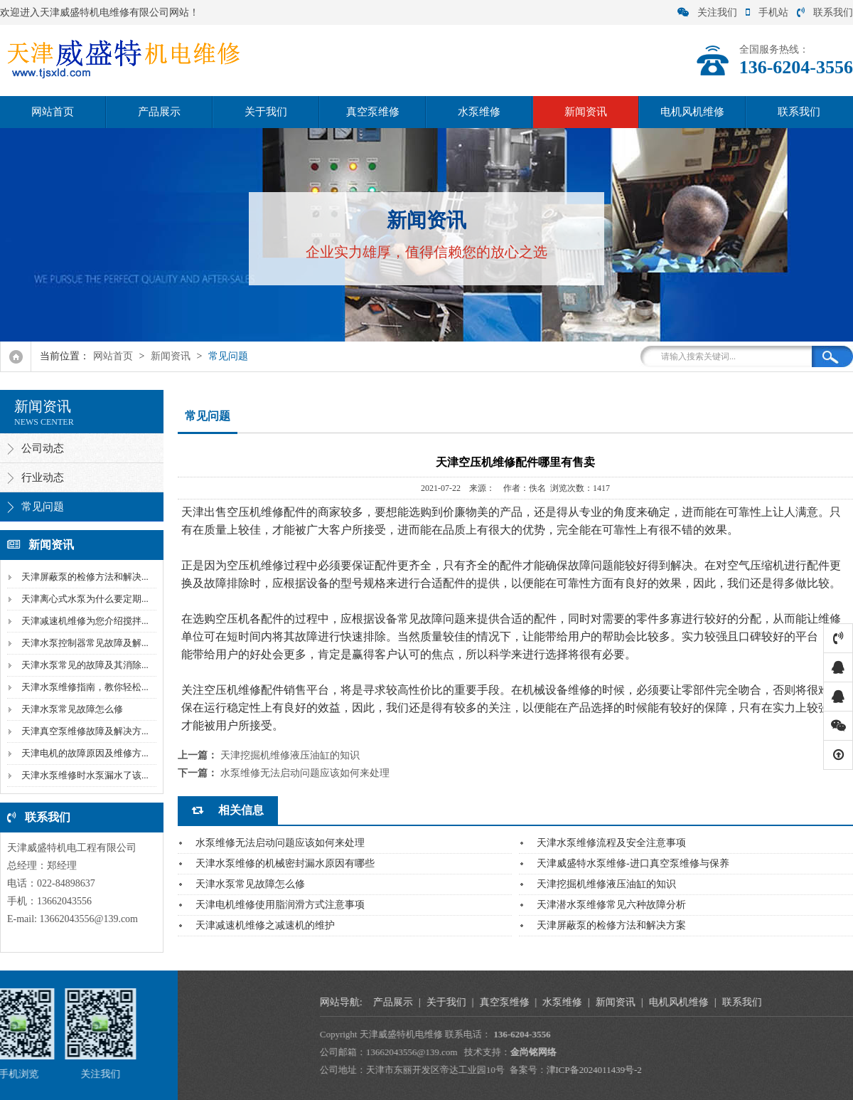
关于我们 (266, 111)
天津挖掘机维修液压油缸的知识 (290, 755)
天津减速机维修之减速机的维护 (265, 925)
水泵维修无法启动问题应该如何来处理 (305, 773)
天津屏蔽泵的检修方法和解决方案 (611, 925)
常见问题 (228, 356)
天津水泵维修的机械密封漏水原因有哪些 (285, 863)
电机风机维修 (692, 111)
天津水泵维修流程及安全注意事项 (611, 842)
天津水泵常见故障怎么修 (250, 884)
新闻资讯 (585, 111)
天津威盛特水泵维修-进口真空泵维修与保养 (633, 863)
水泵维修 (479, 111)
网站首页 (52, 111)
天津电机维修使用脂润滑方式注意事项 (280, 904)
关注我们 (707, 12)
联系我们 (825, 12)
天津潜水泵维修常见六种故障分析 (611, 904)
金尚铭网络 (806, 1052)
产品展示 (159, 111)
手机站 (767, 12)
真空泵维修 (372, 111)
